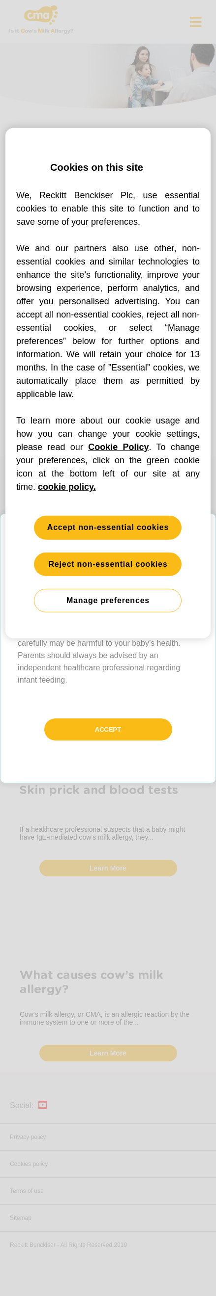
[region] (108, 383)
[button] (108, 648)
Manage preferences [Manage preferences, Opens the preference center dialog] (108, 600)
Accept (108, 729)
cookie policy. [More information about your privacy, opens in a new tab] (67, 487)
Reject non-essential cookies (107, 563)
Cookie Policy (118, 447)
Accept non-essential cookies (108, 527)
